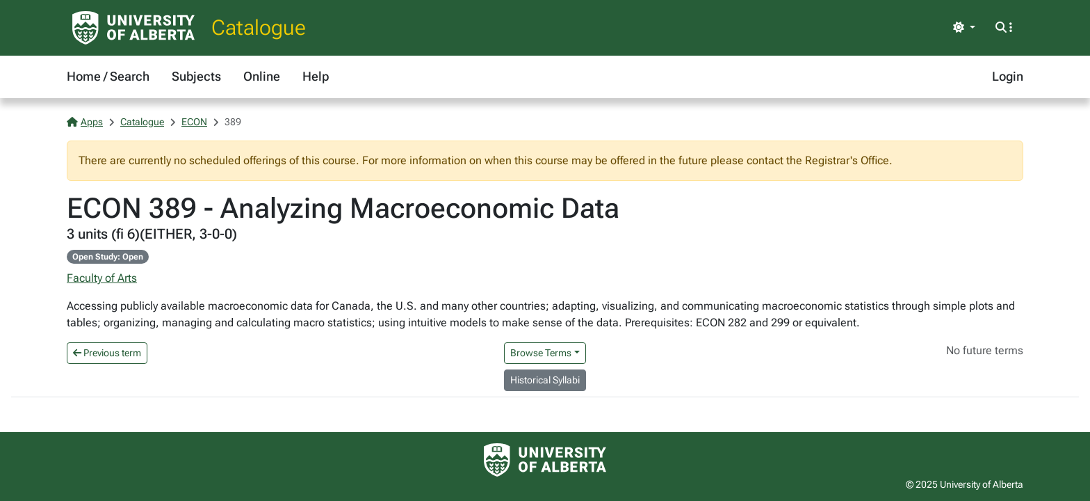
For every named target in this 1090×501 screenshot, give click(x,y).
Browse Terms (540, 352)
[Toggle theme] (964, 28)
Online (261, 76)
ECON (194, 121)
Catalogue (258, 27)
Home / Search (108, 76)
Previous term (107, 352)
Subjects (196, 76)
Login (1007, 76)
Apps (85, 121)
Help (315, 76)
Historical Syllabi (545, 379)
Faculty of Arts (102, 278)
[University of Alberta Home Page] (133, 28)
